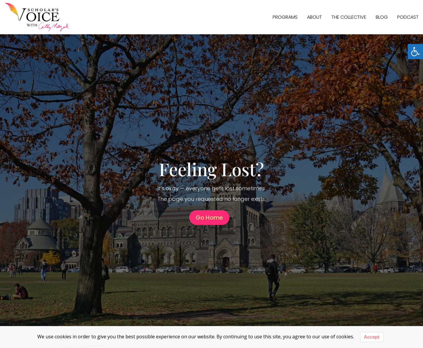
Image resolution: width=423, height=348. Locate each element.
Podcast (408, 17)
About (314, 17)
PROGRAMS (285, 17)
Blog (382, 17)
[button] (415, 51)
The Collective (348, 17)
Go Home (209, 217)
